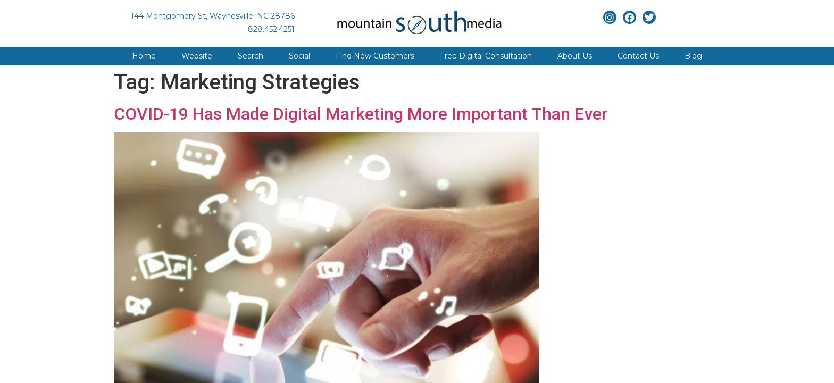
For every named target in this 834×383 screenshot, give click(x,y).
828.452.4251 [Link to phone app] (271, 29)
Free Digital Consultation (486, 56)
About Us (574, 56)
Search (250, 56)
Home (144, 56)
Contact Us (638, 56)
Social (299, 56)
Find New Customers (375, 56)
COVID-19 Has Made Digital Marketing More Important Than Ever (361, 114)
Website (196, 56)
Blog (693, 56)
